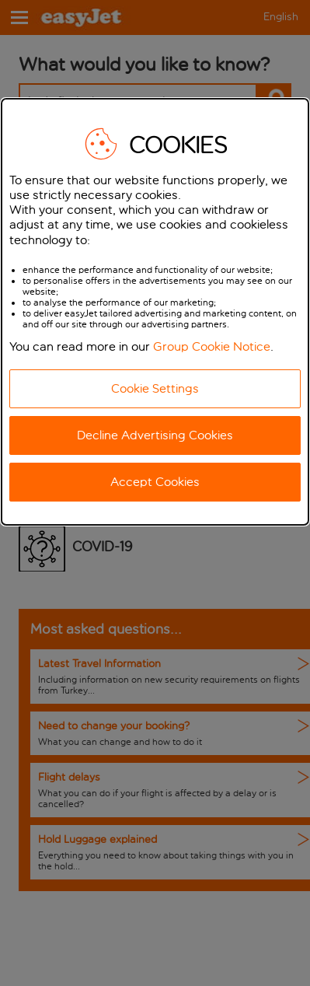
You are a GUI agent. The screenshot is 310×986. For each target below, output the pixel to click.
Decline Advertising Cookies (155, 435)
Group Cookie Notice (211, 346)
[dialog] (155, 312)
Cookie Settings (155, 388)
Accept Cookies (155, 481)
